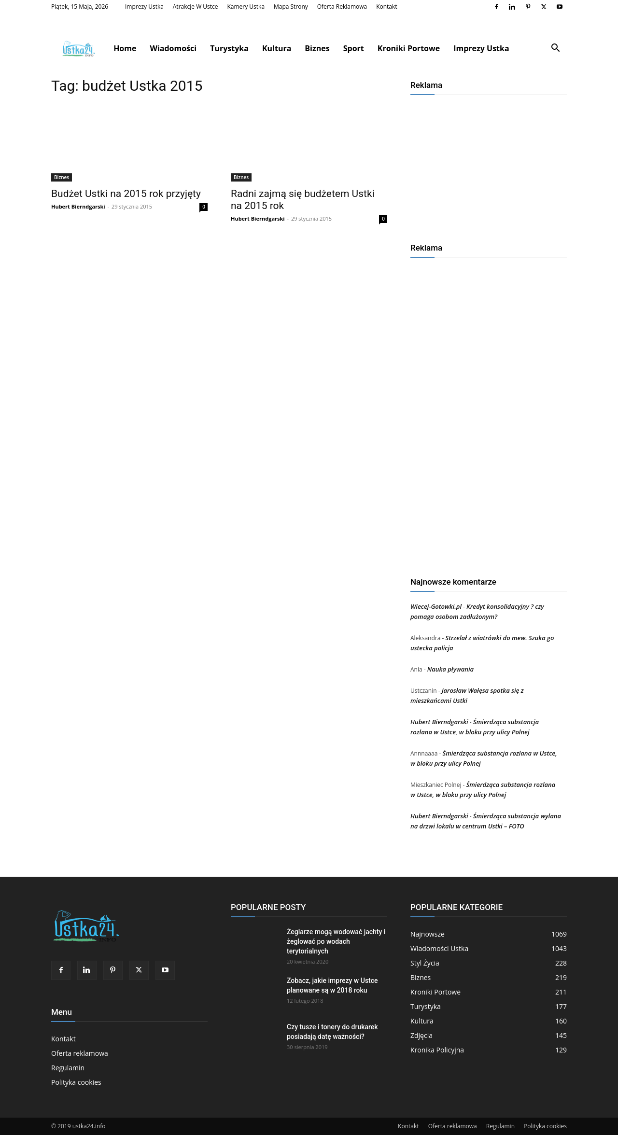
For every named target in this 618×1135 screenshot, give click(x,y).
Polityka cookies (76, 1082)
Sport (353, 48)
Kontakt (386, 6)
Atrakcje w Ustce (195, 6)
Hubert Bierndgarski (78, 206)
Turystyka (229, 48)
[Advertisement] (488, 165)
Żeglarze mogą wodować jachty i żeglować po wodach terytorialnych (336, 941)
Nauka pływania (450, 669)
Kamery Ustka (246, 6)
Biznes (317, 48)
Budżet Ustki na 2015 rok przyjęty (126, 193)
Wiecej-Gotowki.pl (436, 606)
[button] (555, 49)
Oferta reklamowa (342, 6)
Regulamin (67, 1067)
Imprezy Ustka (144, 6)
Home (124, 48)
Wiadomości (173, 48)
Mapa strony (291, 6)
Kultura (276, 48)
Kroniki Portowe (409, 48)
